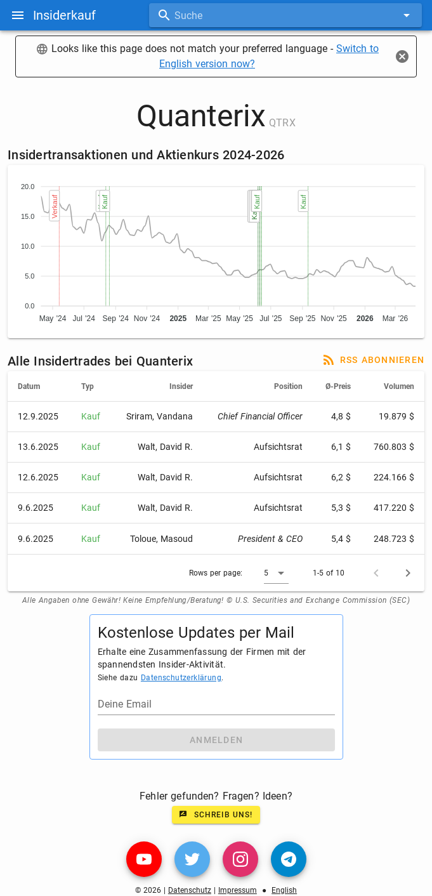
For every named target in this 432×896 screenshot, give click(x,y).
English (284, 890)
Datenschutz (189, 890)
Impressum (237, 890)
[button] (276, 573)
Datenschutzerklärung (181, 677)
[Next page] (407, 573)
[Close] (402, 56)
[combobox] (285, 15)
